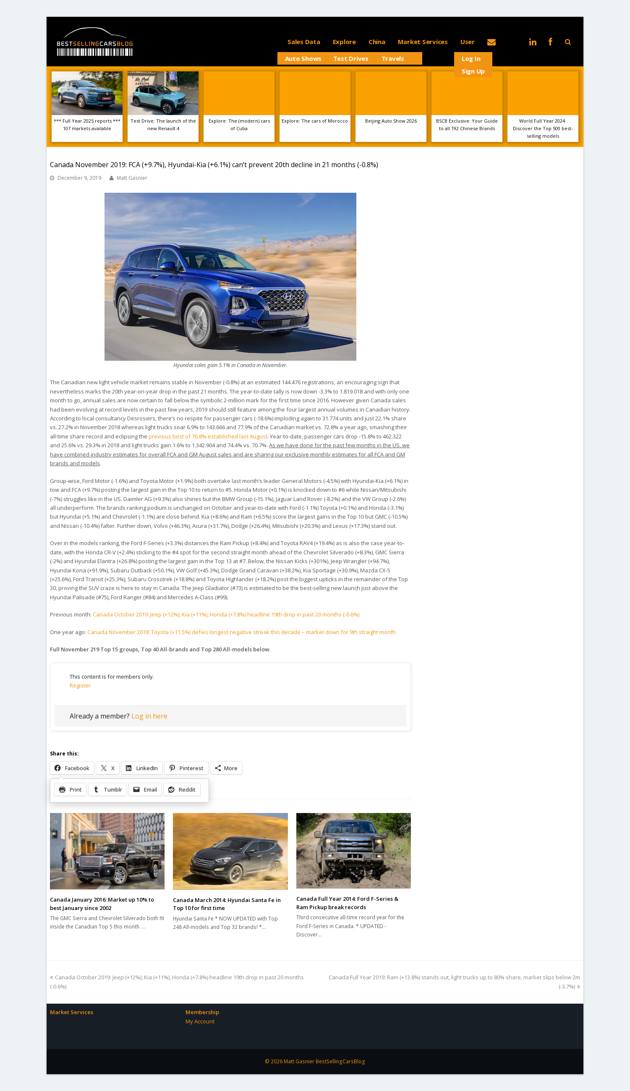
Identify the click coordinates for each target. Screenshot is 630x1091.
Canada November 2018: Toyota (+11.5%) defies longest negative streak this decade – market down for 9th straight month (241, 632)
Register (80, 685)
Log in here (149, 716)
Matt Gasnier (132, 177)
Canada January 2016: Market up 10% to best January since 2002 (102, 904)
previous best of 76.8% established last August (208, 436)
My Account (200, 1021)
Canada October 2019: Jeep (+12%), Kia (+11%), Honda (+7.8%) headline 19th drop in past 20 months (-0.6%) (226, 614)
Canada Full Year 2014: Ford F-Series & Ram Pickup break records (347, 903)
